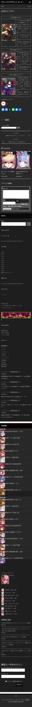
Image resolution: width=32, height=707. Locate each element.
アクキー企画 (5, 335)
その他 (3, 354)
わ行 (2, 270)
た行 (2, 258)
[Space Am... (8, 592)
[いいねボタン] (3, 103)
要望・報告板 (5, 332)
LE (2, 241)
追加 (18, 127)
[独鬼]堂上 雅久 (9, 590)
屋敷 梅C (11, 575)
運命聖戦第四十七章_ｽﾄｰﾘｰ (13, 490)
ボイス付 (3, 356)
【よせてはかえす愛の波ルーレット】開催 (13, 636)
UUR (2, 6)
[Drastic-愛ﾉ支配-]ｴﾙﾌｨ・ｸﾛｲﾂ (14, 431)
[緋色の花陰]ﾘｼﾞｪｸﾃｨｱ (11, 451)
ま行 (2, 264)
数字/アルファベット (7, 272)
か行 (2, 254)
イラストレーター (6, 307)
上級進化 (3, 360)
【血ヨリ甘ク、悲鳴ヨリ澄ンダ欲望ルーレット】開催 (16, 651)
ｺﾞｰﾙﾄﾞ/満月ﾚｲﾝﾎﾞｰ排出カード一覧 (11, 305)
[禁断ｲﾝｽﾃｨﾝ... (9, 611)
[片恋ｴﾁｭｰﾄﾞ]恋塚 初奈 (12, 457)
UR (11, 241)
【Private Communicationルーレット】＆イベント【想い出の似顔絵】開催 (15, 630)
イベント (3, 294)
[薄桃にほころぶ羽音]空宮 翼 (14, 477)
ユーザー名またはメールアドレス (11, 667)
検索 (2, 221)
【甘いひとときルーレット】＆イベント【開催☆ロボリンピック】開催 (16, 643)
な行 (2, 260)
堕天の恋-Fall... (9, 606)
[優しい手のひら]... (10, 603)
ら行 (2, 268)
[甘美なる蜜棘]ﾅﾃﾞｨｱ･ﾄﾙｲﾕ (13, 532)
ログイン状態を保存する (14, 681)
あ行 (2, 252)
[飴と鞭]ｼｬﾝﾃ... (9, 608)
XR (5, 241)
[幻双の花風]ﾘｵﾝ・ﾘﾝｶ (11, 483)
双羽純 (7, 119)
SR (18, 241)
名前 (4, 200)
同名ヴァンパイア (8, 99)
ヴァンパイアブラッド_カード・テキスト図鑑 (12, 2)
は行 (2, 262)
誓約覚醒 (3, 364)
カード (3, 350)
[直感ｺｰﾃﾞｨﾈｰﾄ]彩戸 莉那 (12, 438)
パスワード (4, 674)
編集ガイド (4, 340)
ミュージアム (5, 358)
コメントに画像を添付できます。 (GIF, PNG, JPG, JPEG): (16, 205)
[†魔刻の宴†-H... (9, 614)
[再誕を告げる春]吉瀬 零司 (13, 464)
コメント (6, 188)
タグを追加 (5, 125)
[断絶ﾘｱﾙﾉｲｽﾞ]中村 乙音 (12, 444)
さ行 (2, 256)
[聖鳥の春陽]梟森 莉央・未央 (14, 470)
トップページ (5, 372)
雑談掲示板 (4, 330)
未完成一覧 (4, 303)
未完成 (3, 362)
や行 (2, 266)
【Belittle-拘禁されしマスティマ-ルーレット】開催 (15, 623)
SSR (14, 241)
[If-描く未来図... (9, 598)
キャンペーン (5, 352)
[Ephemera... (8, 601)
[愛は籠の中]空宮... (10, 595)
